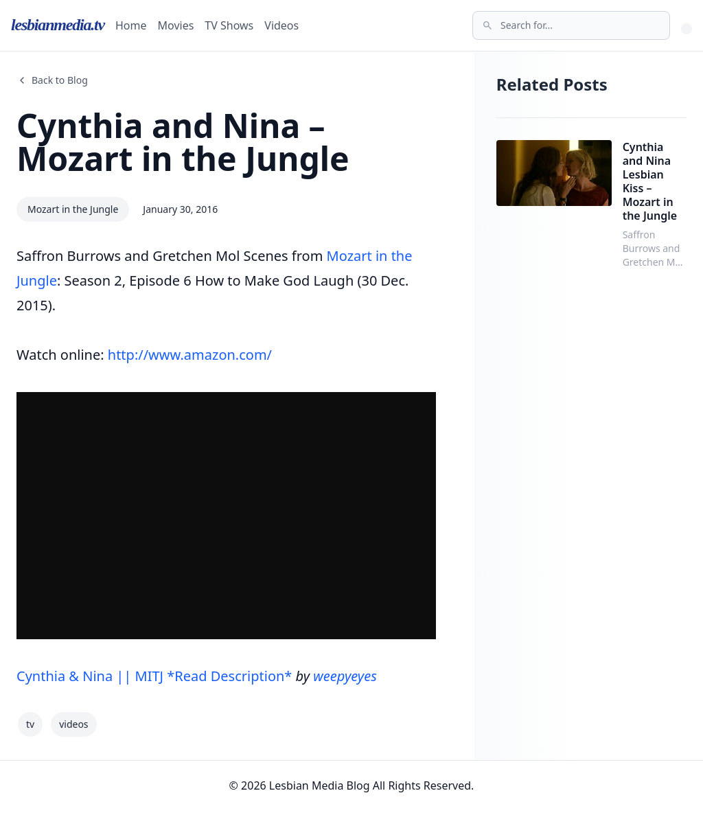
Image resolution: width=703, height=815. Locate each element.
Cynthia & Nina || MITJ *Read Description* (154, 676)
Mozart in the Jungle (72, 209)
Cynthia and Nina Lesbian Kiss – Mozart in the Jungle (650, 181)
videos (73, 724)
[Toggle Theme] (686, 28)
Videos (281, 25)
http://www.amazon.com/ (190, 354)
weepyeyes (344, 676)
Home (131, 25)
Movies (176, 25)
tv (30, 724)
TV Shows (229, 25)
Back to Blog (52, 80)
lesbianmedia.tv (57, 25)
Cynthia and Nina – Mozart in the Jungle (182, 142)
